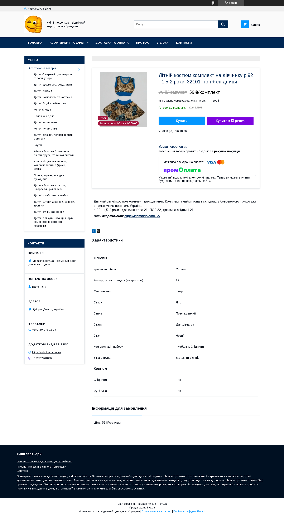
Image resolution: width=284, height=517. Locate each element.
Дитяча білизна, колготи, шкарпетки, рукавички (50, 187)
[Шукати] (223, 24)
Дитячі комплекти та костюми (53, 97)
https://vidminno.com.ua (46, 352)
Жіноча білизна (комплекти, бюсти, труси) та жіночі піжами (54, 153)
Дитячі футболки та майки (51, 195)
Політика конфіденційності (189, 511)
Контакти (184, 42)
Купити (182, 121)
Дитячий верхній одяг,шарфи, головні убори (53, 76)
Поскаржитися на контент (157, 511)
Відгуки (163, 42)
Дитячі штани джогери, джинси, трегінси (54, 203)
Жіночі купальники (46, 128)
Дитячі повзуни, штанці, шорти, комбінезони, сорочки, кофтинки (54, 221)
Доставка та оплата (112, 42)
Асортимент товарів (67, 42)
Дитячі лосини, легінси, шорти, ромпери (53, 136)
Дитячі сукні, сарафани (49, 211)
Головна (35, 42)
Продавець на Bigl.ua (142, 507)
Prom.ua (162, 503)
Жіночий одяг (42, 109)
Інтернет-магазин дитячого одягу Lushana (44, 461)
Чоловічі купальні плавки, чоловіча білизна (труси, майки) (50, 165)
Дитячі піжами (43, 90)
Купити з (230, 121)
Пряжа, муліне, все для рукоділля (49, 177)
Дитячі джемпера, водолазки (53, 84)
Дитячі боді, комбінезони (50, 103)
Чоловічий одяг (44, 116)
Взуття (38, 145)
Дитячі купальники (46, 122)
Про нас (142, 42)
